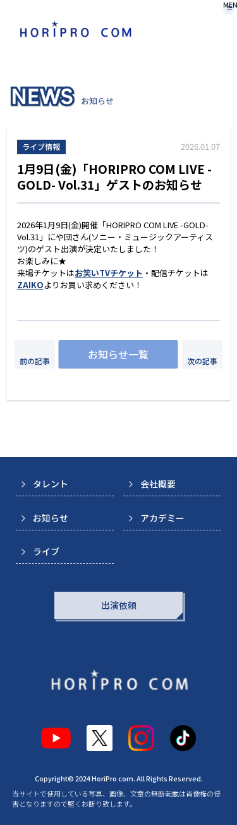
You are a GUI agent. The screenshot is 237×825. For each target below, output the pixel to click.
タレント (50, 483)
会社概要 (158, 483)
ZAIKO (30, 285)
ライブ (46, 551)
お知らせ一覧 (118, 354)
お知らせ (50, 517)
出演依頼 (119, 605)
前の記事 (35, 360)
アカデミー (162, 517)
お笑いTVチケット (109, 273)
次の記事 (202, 360)
